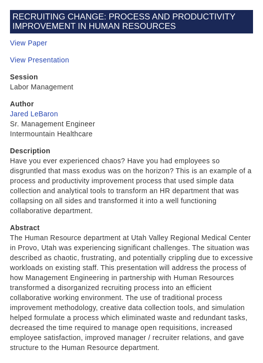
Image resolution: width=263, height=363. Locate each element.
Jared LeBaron (34, 114)
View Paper (28, 43)
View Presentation (39, 60)
